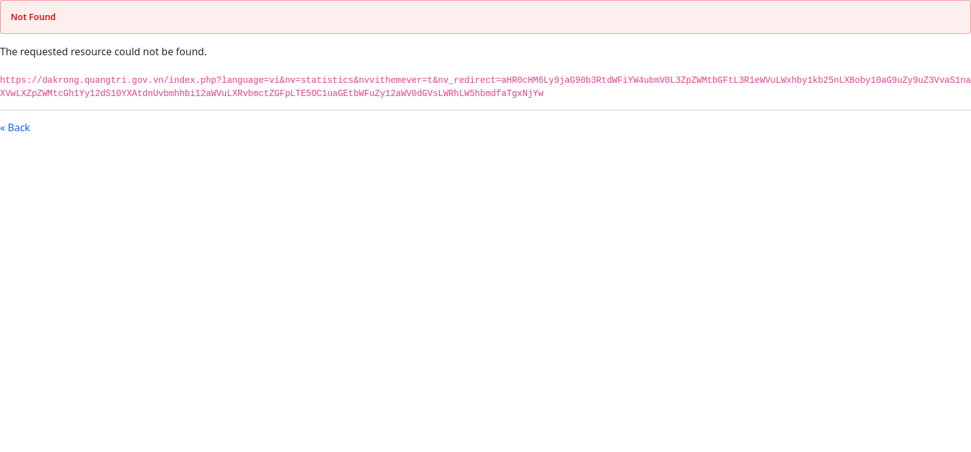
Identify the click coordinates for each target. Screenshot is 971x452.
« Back (15, 127)
